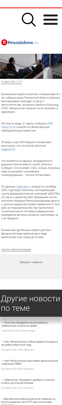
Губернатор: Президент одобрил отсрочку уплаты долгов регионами (27, 381)
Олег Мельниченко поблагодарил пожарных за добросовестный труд (29, 343)
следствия (22, 186)
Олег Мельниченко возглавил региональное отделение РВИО (29, 362)
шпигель (5, 249)
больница (26, 249)
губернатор (15, 249)
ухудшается (8, 149)
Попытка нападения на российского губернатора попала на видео (24, 324)
